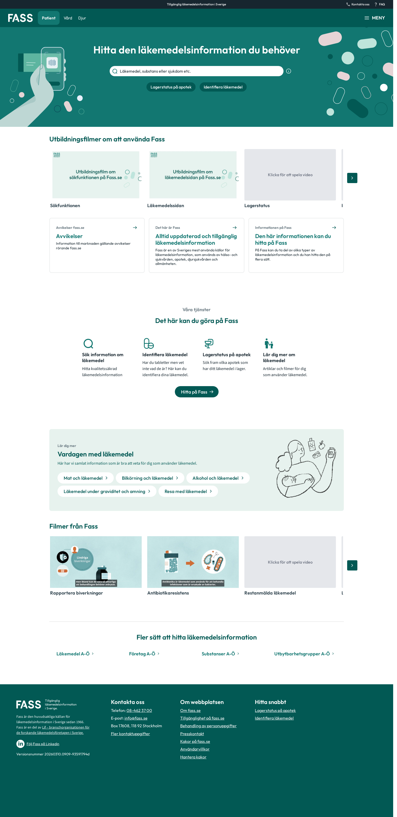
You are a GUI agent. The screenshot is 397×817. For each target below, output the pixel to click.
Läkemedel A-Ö (75, 654)
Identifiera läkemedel (274, 718)
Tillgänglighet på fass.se (202, 718)
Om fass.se (190, 710)
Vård (68, 17)
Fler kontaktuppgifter (130, 733)
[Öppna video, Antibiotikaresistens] (193, 562)
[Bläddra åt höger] (352, 178)
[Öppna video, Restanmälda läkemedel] (290, 562)
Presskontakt (192, 733)
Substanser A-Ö (221, 654)
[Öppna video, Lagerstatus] (290, 174)
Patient (48, 17)
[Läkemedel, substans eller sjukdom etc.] (200, 71)
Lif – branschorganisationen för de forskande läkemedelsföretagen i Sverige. (52, 730)
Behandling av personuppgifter (208, 725)
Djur (82, 17)
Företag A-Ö (145, 654)
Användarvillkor (195, 749)
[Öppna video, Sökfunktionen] (96, 174)
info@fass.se (136, 718)
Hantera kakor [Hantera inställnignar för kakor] (193, 756)
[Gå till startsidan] (20, 18)
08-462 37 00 (139, 710)
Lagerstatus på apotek (275, 710)
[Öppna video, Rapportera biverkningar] (96, 562)
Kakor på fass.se (195, 741)
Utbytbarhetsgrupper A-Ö (304, 654)
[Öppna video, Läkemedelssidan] (193, 174)
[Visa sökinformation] (289, 71)
